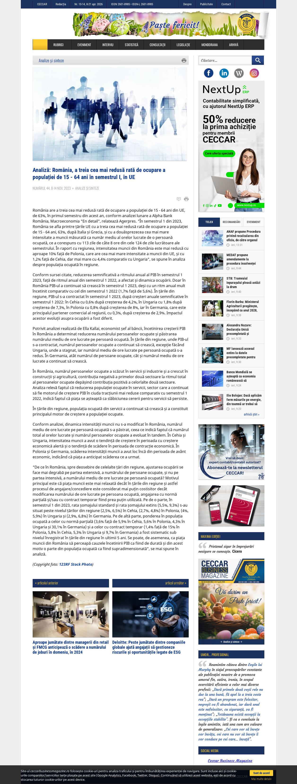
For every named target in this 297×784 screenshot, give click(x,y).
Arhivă (233, 44)
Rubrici (60, 44)
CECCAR (42, 4)
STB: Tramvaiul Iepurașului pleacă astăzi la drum (243, 282)
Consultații (157, 44)
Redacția (61, 4)
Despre (187, 4)
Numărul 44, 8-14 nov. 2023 (52, 189)
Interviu (108, 44)
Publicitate (206, 4)
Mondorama (209, 44)
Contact (226, 4)
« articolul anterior (46, 584)
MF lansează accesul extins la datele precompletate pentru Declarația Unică (241, 355)
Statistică (131, 44)
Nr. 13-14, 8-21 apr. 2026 (88, 4)
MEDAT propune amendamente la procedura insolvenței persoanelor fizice (241, 261)
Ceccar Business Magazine (230, 760)
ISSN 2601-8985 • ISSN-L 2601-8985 (132, 4)
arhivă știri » (251, 414)
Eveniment (84, 44)
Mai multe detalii (261, 779)
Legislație (183, 44)
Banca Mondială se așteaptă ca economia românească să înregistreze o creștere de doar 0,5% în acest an (244, 380)
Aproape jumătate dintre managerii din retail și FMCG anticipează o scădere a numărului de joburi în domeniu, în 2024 (71, 648)
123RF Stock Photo (75, 565)
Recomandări (231, 222)
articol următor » (175, 584)
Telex (209, 222)
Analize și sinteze (51, 60)
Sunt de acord (261, 773)
